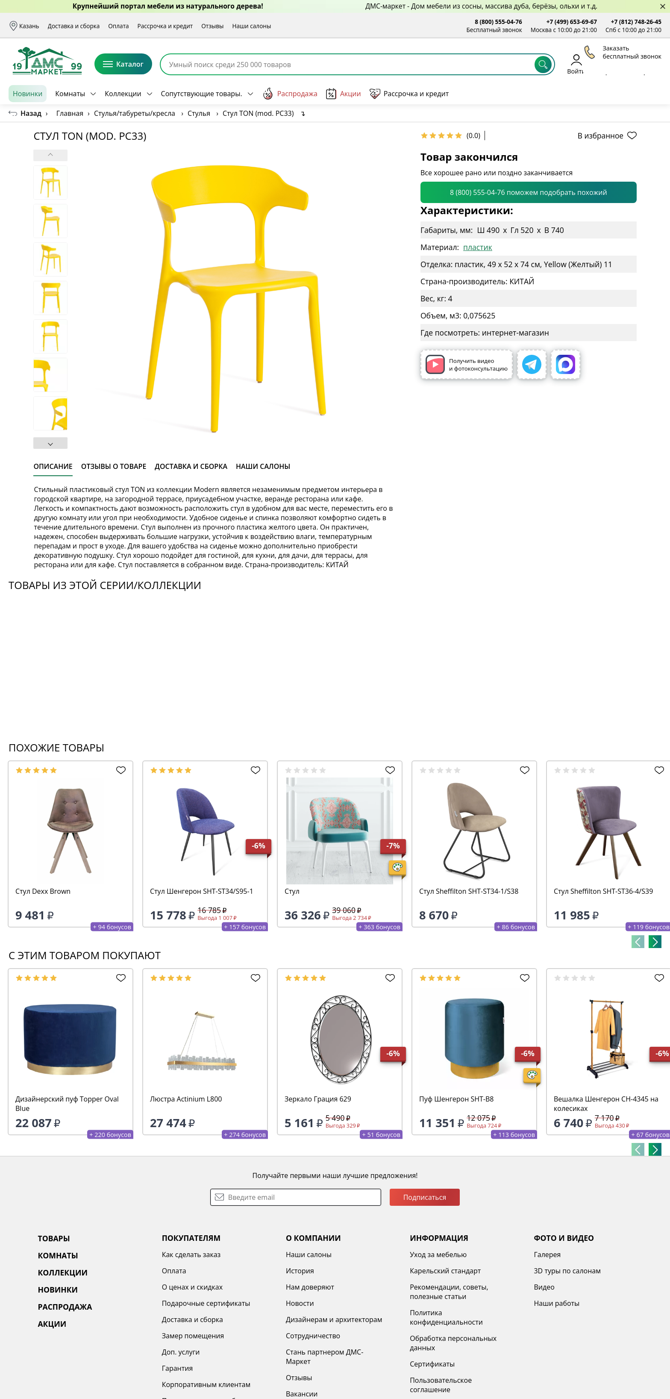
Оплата (118, 26)
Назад (31, 113)
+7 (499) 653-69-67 (572, 22)
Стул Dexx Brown (43, 891)
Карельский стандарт (445, 1270)
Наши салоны (251, 26)
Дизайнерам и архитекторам (334, 1319)
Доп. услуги (181, 1352)
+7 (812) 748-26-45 (636, 22)
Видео (544, 1287)
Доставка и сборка (74, 26)
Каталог (123, 64)
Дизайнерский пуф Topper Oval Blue (67, 1103)
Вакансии (302, 1394)
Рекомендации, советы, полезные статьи (449, 1291)
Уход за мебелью (438, 1254)
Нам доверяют (310, 1287)
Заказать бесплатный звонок (622, 93)
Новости (300, 1303)
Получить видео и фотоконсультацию (467, 364)
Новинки (27, 93)
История (300, 1270)
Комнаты (70, 93)
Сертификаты (432, 1364)
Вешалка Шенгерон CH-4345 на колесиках (606, 1103)
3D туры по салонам (567, 1270)
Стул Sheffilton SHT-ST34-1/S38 (468, 891)
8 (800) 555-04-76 (498, 22)
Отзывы (212, 26)
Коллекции (123, 93)
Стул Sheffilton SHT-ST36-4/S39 (603, 891)
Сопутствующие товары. (201, 93)
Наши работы (556, 1303)
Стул (292, 891)
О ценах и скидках (192, 1287)
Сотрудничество (313, 1335)
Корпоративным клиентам (206, 1384)
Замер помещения (193, 1335)
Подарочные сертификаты (206, 1303)
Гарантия (177, 1368)
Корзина (648, 63)
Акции (343, 93)
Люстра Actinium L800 (186, 1099)
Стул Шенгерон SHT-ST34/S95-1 (201, 891)
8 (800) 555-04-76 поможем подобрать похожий (528, 192)
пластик (477, 247)
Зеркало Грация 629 (318, 1099)
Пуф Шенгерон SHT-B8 (456, 1099)
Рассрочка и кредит (165, 26)
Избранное (610, 63)
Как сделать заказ (191, 1254)
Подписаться (425, 1197)
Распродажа (289, 94)
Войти (576, 63)
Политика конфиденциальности (446, 1317)
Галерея (547, 1254)
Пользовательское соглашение (441, 1384)
